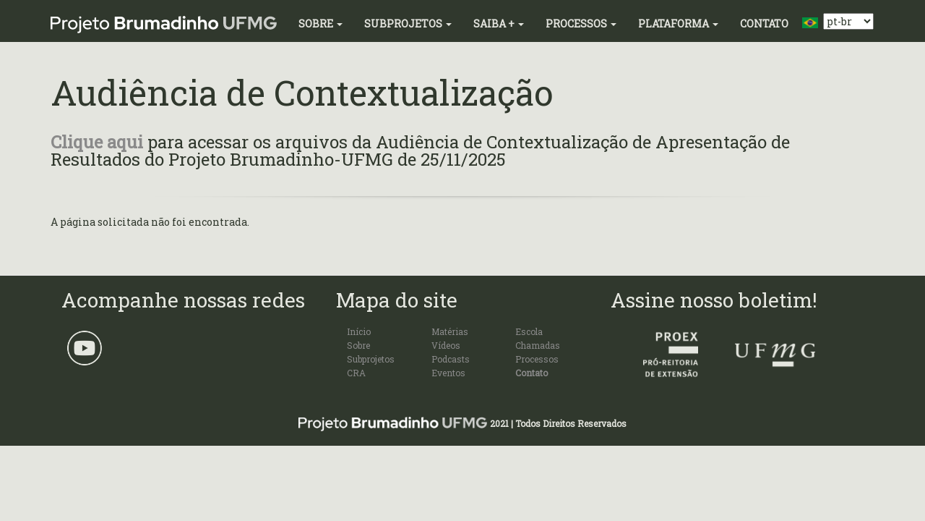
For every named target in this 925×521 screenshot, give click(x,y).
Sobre (320, 23)
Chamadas (537, 345)
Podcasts (450, 359)
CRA (356, 372)
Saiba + (498, 23)
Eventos (448, 372)
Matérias (449, 331)
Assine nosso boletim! (714, 300)
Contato (764, 23)
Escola (529, 331)
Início (359, 331)
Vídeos (445, 345)
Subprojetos (408, 23)
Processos (581, 23)
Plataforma (678, 23)
